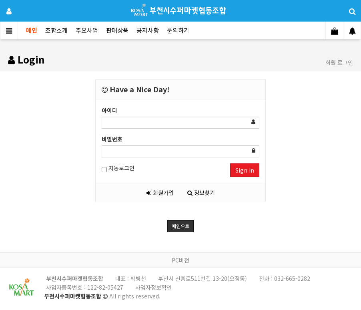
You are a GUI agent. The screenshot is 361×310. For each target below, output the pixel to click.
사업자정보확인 (153, 287)
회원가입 (160, 193)
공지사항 (147, 30)
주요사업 (87, 30)
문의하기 (178, 30)
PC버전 (180, 260)
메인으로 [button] (180, 226)
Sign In (244, 170)
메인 (31, 30)
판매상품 (117, 30)
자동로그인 (118, 168)
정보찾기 (201, 193)
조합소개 (56, 30)
